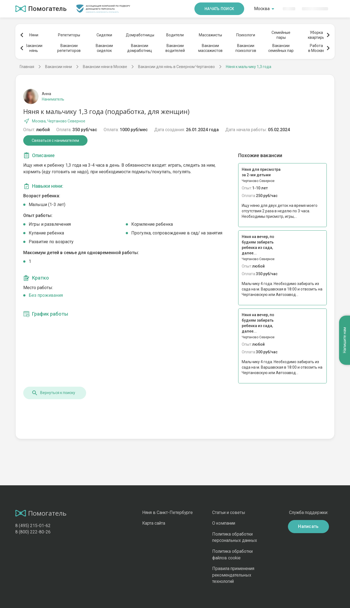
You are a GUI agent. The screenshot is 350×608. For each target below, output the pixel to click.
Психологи (245, 35)
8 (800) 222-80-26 (33, 531)
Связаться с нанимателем (55, 140)
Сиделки (104, 35)
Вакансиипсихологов (245, 48)
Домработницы (140, 35)
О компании (223, 523)
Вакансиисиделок (104, 48)
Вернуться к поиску (53, 393)
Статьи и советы (228, 512)
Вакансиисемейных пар (281, 48)
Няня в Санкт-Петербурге (167, 512)
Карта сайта (153, 523)
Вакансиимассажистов (210, 48)
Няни (33, 35)
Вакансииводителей (175, 48)
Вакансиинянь (33, 48)
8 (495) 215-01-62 (33, 525)
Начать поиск (219, 9)
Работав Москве (316, 48)
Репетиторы (69, 35)
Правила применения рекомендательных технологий (233, 575)
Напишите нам (344, 340)
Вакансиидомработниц (139, 48)
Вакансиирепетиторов (69, 48)
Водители (175, 35)
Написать (308, 526)
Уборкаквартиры (316, 35)
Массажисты (210, 35)
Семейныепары (281, 35)
